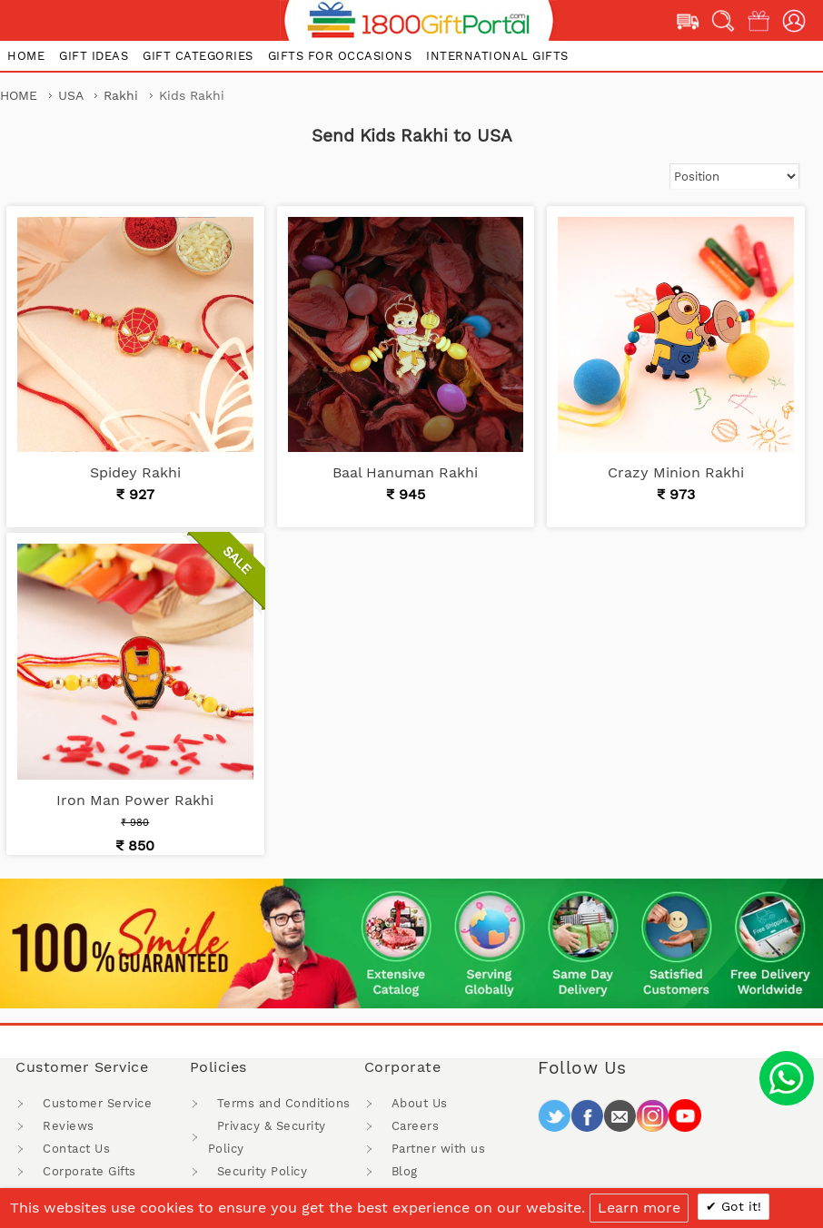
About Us (420, 1103)
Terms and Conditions (284, 1103)
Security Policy (262, 1171)
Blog (405, 1171)
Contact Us (76, 1148)
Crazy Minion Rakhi (676, 472)
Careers (416, 1126)
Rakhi (123, 95)
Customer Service (97, 1103)
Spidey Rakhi (135, 472)
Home (18, 95)
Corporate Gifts (89, 1171)
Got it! (739, 1206)
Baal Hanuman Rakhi (405, 472)
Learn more (639, 1207)
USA (72, 95)
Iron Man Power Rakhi (134, 800)
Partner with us (439, 1148)
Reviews (68, 1126)
